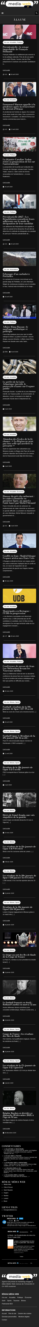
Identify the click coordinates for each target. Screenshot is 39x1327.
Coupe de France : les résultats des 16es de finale (18, 1035)
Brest (5, 1201)
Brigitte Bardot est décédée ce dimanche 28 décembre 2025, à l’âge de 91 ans (18, 1115)
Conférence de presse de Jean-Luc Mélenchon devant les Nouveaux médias (19, 668)
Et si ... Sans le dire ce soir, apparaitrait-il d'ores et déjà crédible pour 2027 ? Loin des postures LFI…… (20, 1164)
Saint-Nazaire (8, 1190)
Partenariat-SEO (7, 1304)
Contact (4, 1320)
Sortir (3, 1300)
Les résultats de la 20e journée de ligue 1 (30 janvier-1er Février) (19, 876)
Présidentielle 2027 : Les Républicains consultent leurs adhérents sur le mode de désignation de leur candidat (18, 220)
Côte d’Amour (8, 1187)
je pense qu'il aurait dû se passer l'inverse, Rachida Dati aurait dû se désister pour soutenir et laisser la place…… (20, 1159)
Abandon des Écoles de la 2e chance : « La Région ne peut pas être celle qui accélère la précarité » (18, 442)
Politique (20, 42)
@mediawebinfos (24, 1232)
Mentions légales (23, 1316)
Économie (20, 491)
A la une (6, 42)
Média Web (7, 1184)
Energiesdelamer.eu (10, 1210)
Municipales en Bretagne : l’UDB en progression (16, 612)
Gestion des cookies (24, 1313)
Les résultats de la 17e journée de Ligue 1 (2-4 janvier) (19, 1066)
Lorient (6, 1198)
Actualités (13, 42)
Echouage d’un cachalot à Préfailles (16, 275)
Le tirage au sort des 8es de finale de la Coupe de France (19, 955)
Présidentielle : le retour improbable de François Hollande (16, 49)
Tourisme (16, 1300)
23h (31, 1263)
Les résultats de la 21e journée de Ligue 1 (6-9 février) (19, 847)
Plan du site (12, 1313)
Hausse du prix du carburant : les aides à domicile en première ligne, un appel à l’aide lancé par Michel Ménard (19, 500)
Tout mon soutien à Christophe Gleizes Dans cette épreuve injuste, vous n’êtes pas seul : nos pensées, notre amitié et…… (20, 1171)
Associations (14, 269)
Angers (6, 1193)
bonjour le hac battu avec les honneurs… (16, 1176)
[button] (2, 13)
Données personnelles (9, 1316)
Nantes (6, 1195)
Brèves (12, 702)
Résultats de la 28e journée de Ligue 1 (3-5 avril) (18, 768)
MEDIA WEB (12, 1231)
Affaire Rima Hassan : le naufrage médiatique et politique (15, 329)
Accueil (4, 1313)
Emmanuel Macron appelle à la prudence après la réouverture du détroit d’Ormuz (19, 107)
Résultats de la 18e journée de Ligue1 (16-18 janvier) (17, 908)
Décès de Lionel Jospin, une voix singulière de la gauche (19, 816)
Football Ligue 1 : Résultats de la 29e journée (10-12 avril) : (19, 736)
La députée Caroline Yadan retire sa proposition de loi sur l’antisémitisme (19, 162)
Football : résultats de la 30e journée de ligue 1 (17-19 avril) (18, 707)
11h (31, 1231)
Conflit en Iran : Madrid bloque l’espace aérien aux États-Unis (19, 557)
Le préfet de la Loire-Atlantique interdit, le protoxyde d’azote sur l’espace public (19, 385)
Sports (17, 702)
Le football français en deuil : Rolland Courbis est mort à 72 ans (19, 1003)
